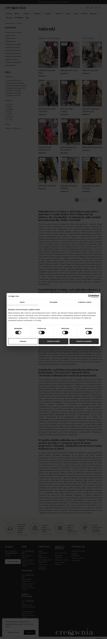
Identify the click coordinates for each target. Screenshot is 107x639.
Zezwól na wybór (53, 341)
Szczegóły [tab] (53, 302)
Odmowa (23, 341)
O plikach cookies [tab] (85, 302)
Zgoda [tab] (22, 302)
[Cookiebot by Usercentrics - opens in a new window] (90, 296)
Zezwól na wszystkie (84, 341)
